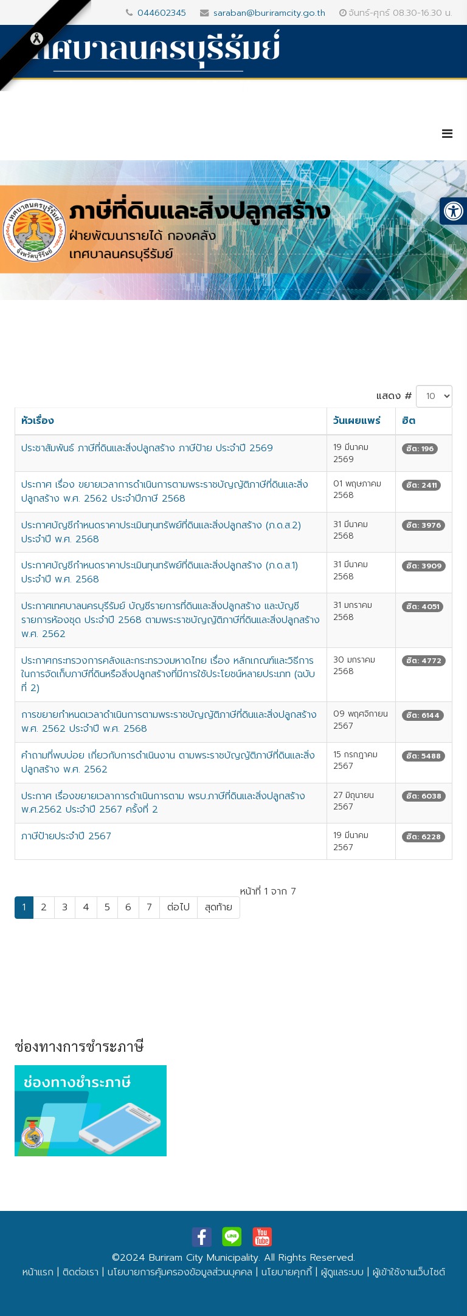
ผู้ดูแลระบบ (342, 1272)
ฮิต (408, 421)
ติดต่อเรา (81, 1272)
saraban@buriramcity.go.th (269, 12)
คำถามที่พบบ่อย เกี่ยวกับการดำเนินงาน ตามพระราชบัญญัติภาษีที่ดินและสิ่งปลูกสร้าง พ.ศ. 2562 (168, 762)
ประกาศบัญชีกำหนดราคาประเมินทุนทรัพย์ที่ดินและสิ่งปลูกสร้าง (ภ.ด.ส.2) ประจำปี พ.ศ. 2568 (161, 532)
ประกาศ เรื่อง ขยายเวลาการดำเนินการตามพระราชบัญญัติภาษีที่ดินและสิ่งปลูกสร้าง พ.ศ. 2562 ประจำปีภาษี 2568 (164, 491)
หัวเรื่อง (37, 421)
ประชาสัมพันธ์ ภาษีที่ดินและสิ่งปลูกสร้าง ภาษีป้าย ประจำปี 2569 (147, 448)
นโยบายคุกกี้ (286, 1272)
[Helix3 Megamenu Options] (447, 133)
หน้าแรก (38, 1272)
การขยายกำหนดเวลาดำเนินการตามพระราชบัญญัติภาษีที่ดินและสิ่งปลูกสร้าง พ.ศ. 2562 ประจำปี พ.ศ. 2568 (169, 721)
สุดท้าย (218, 907)
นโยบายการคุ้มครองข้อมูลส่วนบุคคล (180, 1272)
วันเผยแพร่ (357, 421)
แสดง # (394, 396)
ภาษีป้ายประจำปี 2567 (66, 836)
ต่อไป (178, 907)
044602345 (161, 12)
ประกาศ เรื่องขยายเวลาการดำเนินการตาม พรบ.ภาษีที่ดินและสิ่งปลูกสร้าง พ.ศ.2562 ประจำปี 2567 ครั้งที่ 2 (163, 803)
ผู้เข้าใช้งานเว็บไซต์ (409, 1272)
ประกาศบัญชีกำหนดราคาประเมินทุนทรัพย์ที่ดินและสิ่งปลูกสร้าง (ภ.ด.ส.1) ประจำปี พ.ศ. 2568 (159, 572)
